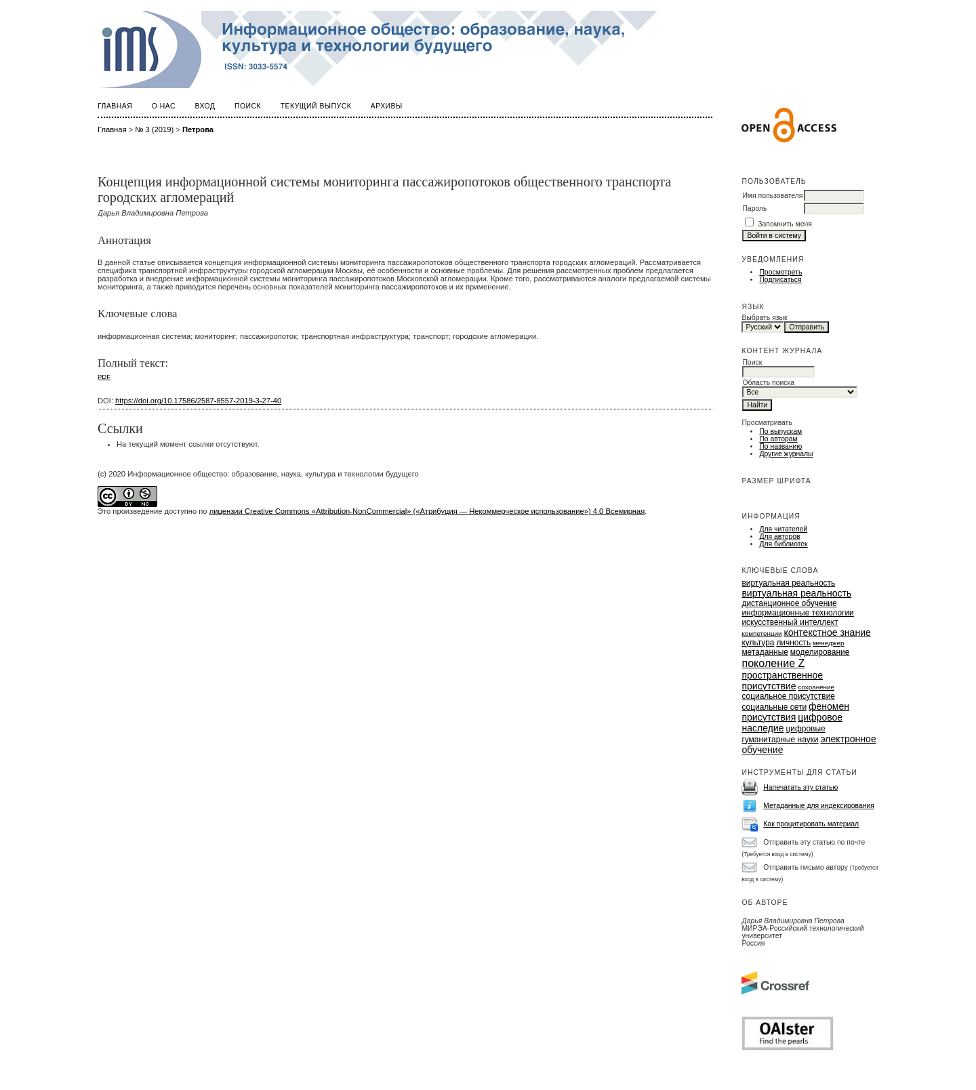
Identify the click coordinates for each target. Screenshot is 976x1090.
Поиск (248, 106)
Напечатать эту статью (800, 787)
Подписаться (780, 279)
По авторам (778, 439)
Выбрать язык (764, 317)
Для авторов (779, 536)
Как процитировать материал (811, 824)
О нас (164, 106)
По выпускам (780, 431)
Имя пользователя (772, 195)
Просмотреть (780, 272)
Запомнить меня (785, 224)
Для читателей (783, 529)
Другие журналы (786, 454)
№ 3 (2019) (154, 129)
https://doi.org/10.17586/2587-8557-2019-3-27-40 (198, 401)
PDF (104, 376)
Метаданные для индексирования (818, 805)
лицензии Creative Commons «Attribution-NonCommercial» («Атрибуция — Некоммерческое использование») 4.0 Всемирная (427, 511)
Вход (205, 106)
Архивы (387, 106)
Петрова (198, 129)
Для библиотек (783, 544)
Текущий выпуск (316, 106)
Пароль (754, 208)
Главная (115, 106)
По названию (780, 446)
